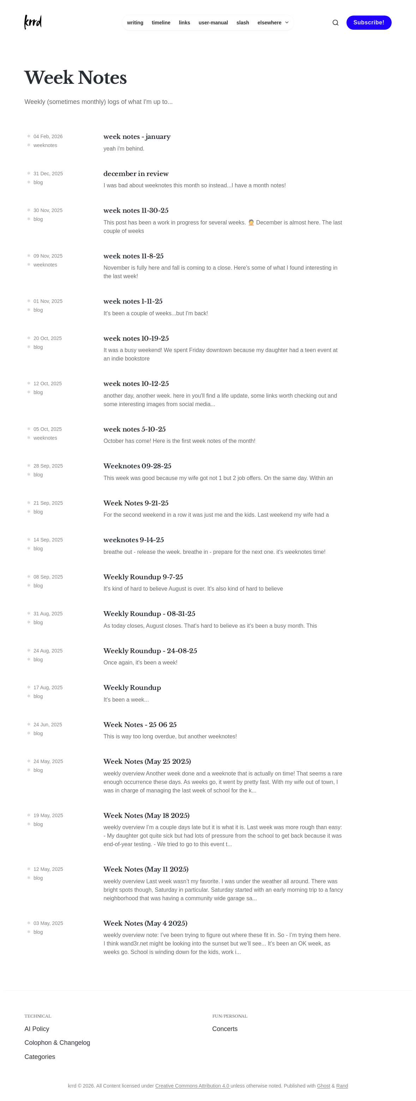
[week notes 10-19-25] (207, 350)
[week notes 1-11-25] (207, 309)
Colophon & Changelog (57, 1042)
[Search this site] (335, 22)
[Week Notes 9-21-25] (207, 511)
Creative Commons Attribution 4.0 (192, 1086)
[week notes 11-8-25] (207, 268)
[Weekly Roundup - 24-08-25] (207, 658)
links (184, 22)
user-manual (213, 22)
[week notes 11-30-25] (207, 222)
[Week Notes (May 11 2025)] (207, 885)
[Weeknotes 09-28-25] (207, 473)
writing (135, 22)
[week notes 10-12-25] (207, 395)
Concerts (225, 1028)
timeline (161, 22)
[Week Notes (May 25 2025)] (207, 778)
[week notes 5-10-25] (207, 437)
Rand (342, 1086)
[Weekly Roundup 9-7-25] (207, 584)
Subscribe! (369, 22)
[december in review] (207, 181)
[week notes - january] (207, 144)
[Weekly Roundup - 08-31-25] (207, 621)
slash (242, 22)
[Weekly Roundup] (207, 695)
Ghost (323, 1086)
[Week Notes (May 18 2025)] (207, 832)
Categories (39, 1056)
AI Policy (36, 1028)
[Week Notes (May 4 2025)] (207, 939)
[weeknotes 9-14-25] (207, 547)
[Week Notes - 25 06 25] (207, 732)
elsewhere (273, 22)
